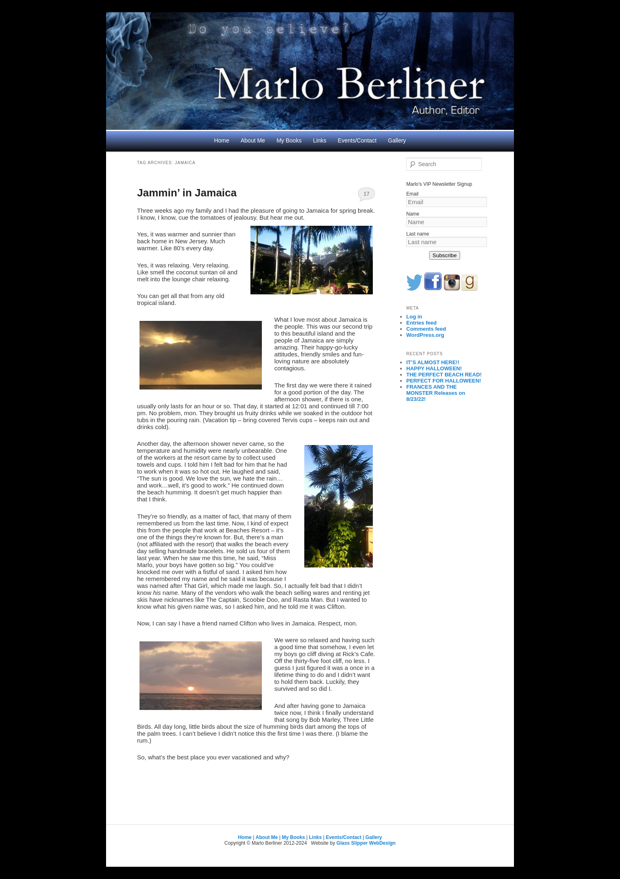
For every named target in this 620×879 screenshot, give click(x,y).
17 (366, 194)
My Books (289, 140)
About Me (253, 140)
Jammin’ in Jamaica (187, 193)
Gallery (397, 140)
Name (412, 214)
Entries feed (421, 323)
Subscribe (444, 255)
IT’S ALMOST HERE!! (432, 362)
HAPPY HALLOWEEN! (434, 368)
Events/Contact (357, 140)
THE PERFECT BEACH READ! (444, 375)
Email (412, 194)
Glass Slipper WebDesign (366, 843)
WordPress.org (425, 335)
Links (319, 140)
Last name (417, 234)
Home (221, 140)
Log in (414, 317)
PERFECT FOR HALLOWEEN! (443, 381)
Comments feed (426, 329)
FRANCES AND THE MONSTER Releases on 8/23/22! (435, 393)
